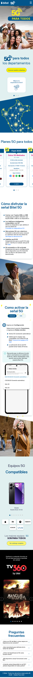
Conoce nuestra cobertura (16, 70)
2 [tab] (11, 515)
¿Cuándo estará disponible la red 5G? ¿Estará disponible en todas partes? (14, 665)
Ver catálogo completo (16, 543)
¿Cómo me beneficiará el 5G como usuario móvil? (13, 653)
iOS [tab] (21, 316)
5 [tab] (18, 515)
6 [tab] (20, 515)
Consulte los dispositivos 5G (14, 228)
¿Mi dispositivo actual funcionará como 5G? (15, 659)
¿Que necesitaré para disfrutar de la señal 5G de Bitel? (14, 647)
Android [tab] (12, 316)
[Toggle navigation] (31, 3)
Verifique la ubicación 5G (13, 236)
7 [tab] (22, 515)
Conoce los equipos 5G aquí (18, 341)
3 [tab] (18, 95)
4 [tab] (17, 621)
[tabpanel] (16, 84)
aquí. (9, 244)
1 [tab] (14, 95)
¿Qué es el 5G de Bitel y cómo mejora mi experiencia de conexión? (15, 642)
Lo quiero (16, 184)
